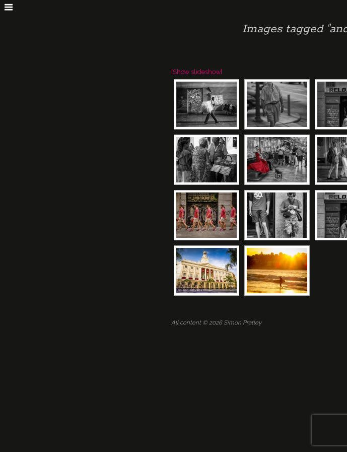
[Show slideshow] (196, 72)
